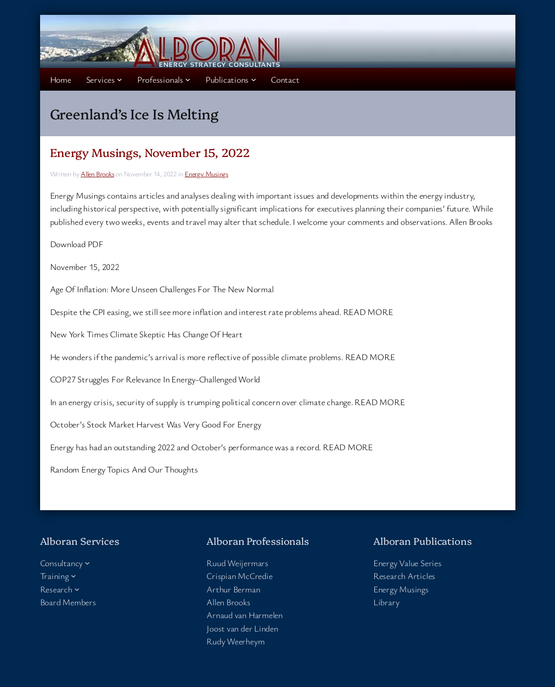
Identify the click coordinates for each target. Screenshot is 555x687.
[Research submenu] (77, 588)
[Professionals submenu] (188, 79)
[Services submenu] (119, 79)
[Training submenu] (73, 576)
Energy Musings (206, 173)
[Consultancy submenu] (87, 563)
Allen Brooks (97, 173)
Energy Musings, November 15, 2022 (150, 152)
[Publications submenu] (253, 79)
